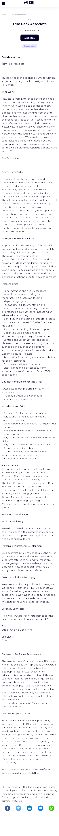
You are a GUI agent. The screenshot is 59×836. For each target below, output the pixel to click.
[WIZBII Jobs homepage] (29, 3)
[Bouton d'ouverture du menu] (3, 3)
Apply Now (29, 38)
